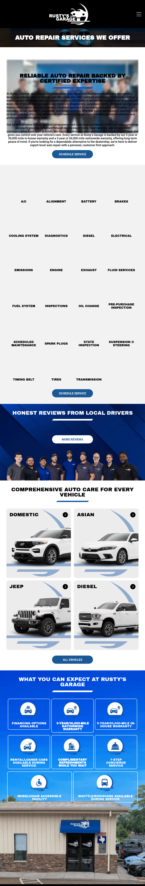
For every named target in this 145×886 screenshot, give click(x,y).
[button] (39, 543)
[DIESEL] (132, 587)
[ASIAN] (132, 515)
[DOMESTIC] (65, 515)
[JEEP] (65, 587)
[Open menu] (138, 14)
